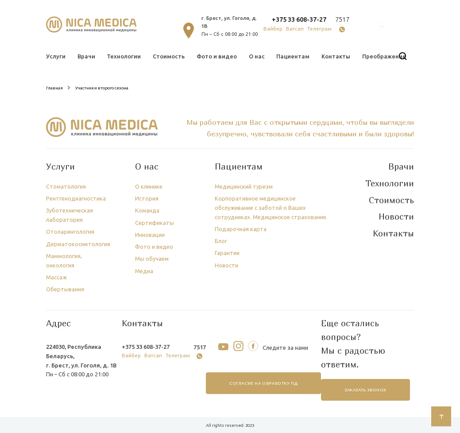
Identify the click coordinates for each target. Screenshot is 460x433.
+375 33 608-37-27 (299, 19)
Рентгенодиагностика (76, 198)
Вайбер (272, 28)
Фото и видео (217, 56)
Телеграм (319, 28)
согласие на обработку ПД (263, 383)
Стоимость (169, 56)
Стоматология (66, 186)
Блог (221, 241)
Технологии (124, 56)
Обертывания (65, 289)
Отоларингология (70, 231)
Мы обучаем (152, 258)
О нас (257, 56)
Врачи (86, 56)
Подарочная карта (241, 229)
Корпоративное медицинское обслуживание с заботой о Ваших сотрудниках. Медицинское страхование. (271, 207)
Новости (226, 265)
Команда (147, 210)
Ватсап (295, 28)
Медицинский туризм (244, 186)
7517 (342, 19)
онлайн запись (381, 26)
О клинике (148, 186)
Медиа (144, 271)
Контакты (335, 56)
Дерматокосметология (78, 244)
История (146, 198)
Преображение (384, 56)
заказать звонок (365, 390)
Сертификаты (154, 223)
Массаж (56, 277)
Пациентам (292, 56)
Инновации (150, 235)
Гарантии (227, 253)
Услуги (56, 56)
